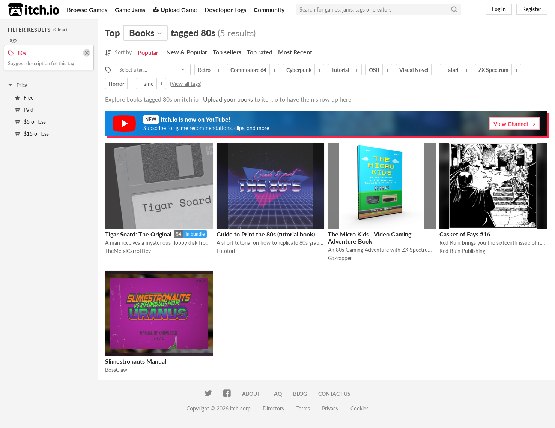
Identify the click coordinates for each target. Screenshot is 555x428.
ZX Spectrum (493, 70)
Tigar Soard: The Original (138, 234)
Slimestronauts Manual (135, 361)
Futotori (226, 251)
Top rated (259, 51)
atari (453, 70)
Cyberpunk (298, 70)
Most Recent (295, 51)
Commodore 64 (248, 70)
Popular (148, 52)
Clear (60, 30)
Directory (273, 408)
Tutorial (340, 70)
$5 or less (30, 121)
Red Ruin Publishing (462, 251)
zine (148, 84)
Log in (499, 9)
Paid (24, 109)
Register (531, 9)
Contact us (334, 394)
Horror (116, 84)
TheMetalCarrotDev (128, 251)
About (251, 394)
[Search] (454, 9)
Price (17, 85)
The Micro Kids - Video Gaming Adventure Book (369, 237)
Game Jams (130, 9)
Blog (300, 394)
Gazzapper (340, 258)
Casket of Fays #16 (464, 234)
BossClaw (116, 370)
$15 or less (32, 133)
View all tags (185, 84)
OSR (374, 70)
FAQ (276, 394)
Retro (204, 70)
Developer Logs (225, 9)
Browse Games (87, 9)
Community (269, 9)
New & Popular (186, 51)
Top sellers (227, 51)
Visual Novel (413, 70)
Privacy (330, 408)
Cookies (359, 408)
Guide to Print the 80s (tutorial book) (266, 234)
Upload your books (228, 99)
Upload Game (175, 9)
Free (24, 97)
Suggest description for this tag (41, 63)
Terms (303, 408)
